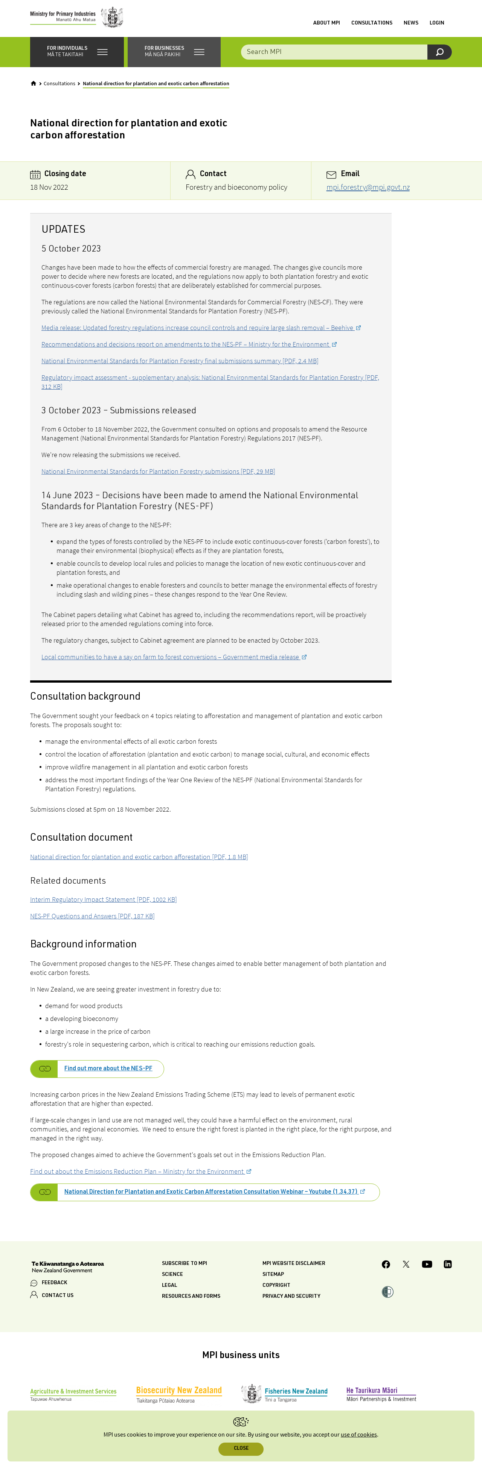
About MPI (326, 23)
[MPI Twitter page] (406, 1266)
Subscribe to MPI (184, 1264)
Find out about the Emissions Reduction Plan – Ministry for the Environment (137, 1172)
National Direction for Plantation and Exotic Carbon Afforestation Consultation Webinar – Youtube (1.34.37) (211, 1193)
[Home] (33, 84)
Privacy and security (291, 1297)
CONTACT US (57, 1297)
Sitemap (273, 1275)
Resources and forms (191, 1297)
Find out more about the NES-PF (108, 1070)
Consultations (371, 23)
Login (437, 23)
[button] (77, 53)
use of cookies (359, 1435)
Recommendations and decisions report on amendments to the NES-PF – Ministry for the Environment (186, 345)
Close (241, 1448)
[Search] (439, 52)
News (411, 23)
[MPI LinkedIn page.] (448, 1266)
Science (172, 1275)
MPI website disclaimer (293, 1264)
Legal (169, 1286)
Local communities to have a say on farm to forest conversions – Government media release (170, 657)
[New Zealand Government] (67, 1269)
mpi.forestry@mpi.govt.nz (368, 188)
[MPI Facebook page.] (386, 1266)
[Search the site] (346, 52)
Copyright (276, 1286)
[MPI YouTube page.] (427, 1266)
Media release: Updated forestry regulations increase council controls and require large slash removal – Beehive (198, 328)
